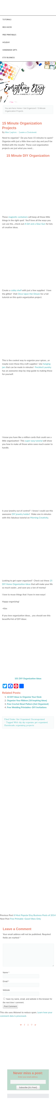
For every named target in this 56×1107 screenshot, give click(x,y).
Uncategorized (38, 719)
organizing (20, 725)
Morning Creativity (39, 517)
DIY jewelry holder (20, 514)
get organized (41, 722)
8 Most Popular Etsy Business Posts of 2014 (35, 915)
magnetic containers (18, 216)
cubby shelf (16, 290)
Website (6, 990)
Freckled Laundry (43, 367)
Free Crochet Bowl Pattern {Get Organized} (28, 704)
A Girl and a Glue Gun (35, 223)
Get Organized (23, 719)
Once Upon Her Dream (29, 293)
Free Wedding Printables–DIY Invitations (27, 707)
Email (6, 981)
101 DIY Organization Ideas (28, 678)
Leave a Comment (28, 132)
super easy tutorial (34, 440)
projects (30, 725)
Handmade (9, 725)
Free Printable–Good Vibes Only (25, 918)
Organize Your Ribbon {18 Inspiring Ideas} (27, 700)
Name (6, 972)
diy (20, 722)
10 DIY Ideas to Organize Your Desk (24, 696)
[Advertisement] (28, 820)
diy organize (28, 722)
